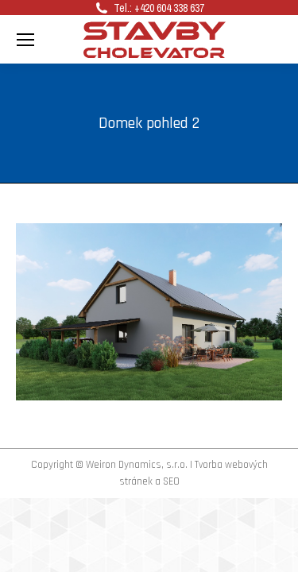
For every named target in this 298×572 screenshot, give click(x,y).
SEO (171, 481)
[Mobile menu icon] (25, 39)
